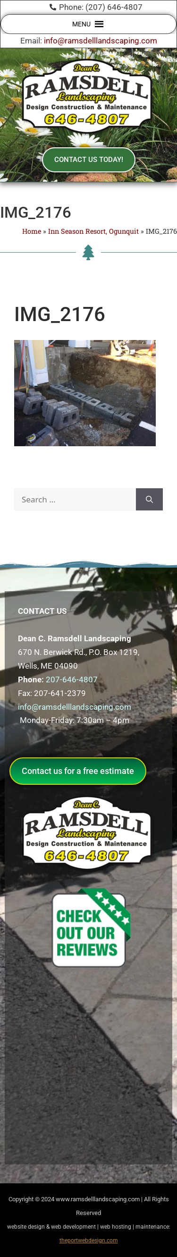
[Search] (149, 499)
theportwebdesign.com (88, 1240)
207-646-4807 (72, 679)
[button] (81, 24)
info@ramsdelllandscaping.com (100, 40)
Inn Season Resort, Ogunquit (93, 231)
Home (31, 231)
